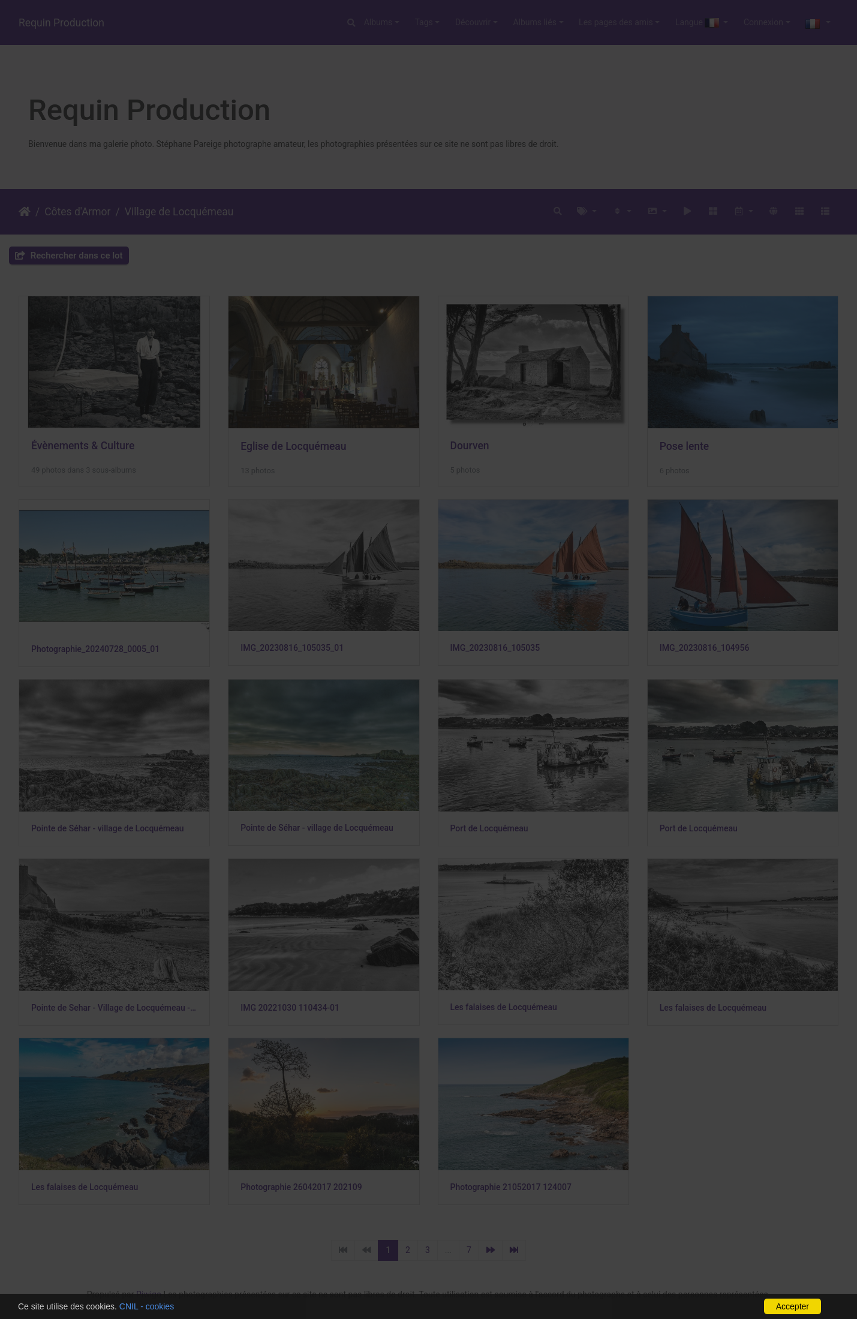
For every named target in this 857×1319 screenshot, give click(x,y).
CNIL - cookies (146, 1306)
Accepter (792, 1306)
